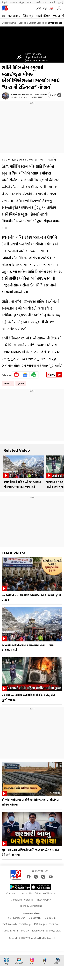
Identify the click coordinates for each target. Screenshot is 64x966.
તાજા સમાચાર (14, 16)
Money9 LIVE (53, 931)
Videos (22, 22)
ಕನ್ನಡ (21, 2)
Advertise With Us (45, 893)
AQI (44, 8)
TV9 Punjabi (40, 924)
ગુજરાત (56, 16)
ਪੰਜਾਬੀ (53, 2)
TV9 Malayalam (10, 931)
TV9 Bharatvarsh (15, 918)
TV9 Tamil (54, 924)
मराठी (38, 2)
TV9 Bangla (25, 924)
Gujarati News (9, 22)
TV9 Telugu (49, 918)
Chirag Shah (17, 94)
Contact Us (12, 893)
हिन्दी (5, 2)
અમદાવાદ (8, 383)
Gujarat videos (36, 22)
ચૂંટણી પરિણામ (43, 16)
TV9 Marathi (34, 918)
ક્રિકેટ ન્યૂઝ (28, 16)
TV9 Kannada (9, 924)
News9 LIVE (37, 931)
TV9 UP (25, 931)
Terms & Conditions (31, 906)
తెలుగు (30, 2)
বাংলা (45, 2)
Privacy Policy (43, 900)
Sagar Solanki (40, 94)
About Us (26, 893)
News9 (13, 2)
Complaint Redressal (22, 900)
